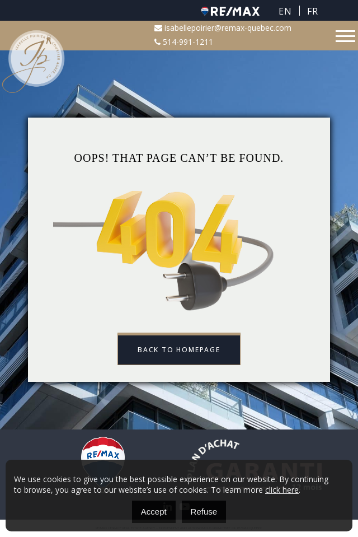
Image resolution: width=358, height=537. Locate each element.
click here (282, 489)
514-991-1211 (183, 41)
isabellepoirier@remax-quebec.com (222, 27)
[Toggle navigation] (345, 36)
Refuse (204, 511)
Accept (154, 511)
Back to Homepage (179, 349)
